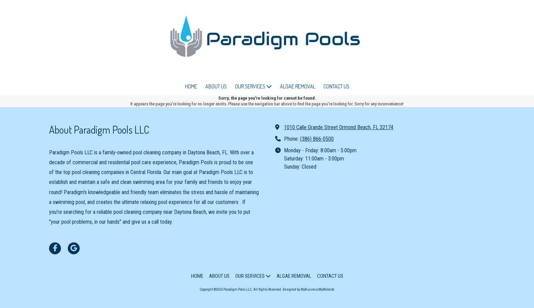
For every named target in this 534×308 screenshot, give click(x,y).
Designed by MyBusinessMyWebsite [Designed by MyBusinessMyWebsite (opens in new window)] (308, 289)
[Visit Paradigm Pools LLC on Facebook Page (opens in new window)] (55, 248)
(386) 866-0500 (317, 139)
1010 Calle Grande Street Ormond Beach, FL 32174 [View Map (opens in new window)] (338, 127)
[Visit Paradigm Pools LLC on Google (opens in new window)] (74, 248)
